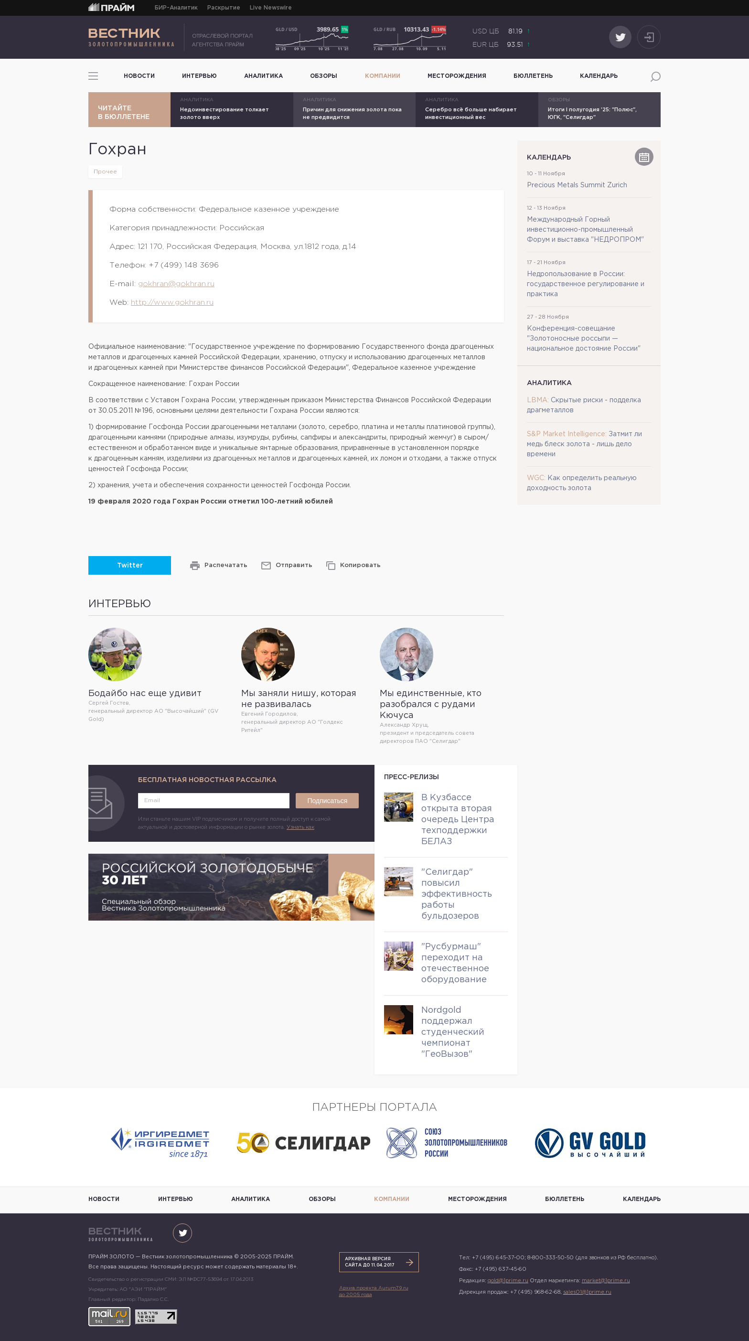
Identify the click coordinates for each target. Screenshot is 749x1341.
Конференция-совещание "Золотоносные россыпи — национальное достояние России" (584, 339)
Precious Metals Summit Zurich (577, 185)
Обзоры (323, 76)
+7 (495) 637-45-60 (500, 1269)
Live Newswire (271, 8)
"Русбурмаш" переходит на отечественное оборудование (455, 963)
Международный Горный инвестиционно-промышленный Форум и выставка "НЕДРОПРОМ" (585, 230)
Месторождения (457, 76)
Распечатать (225, 565)
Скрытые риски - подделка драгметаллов (584, 405)
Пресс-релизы (411, 777)
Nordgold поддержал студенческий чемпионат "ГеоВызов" (452, 1032)
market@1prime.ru (606, 1280)
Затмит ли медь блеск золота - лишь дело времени (584, 444)
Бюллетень (533, 76)
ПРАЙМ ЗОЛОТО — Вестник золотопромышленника (170, 37)
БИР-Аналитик (176, 8)
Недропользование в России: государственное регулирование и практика (585, 284)
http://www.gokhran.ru (172, 302)
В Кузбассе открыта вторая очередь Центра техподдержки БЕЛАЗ (457, 820)
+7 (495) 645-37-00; (499, 1257)
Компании (382, 76)
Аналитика (263, 76)
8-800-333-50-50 (550, 1257)
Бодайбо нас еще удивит (145, 693)
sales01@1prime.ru (587, 1292)
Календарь (599, 76)
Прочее (105, 171)
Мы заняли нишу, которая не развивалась (298, 699)
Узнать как (300, 827)
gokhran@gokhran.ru (176, 284)
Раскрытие (223, 8)
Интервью (199, 76)
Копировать (360, 565)
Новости (139, 76)
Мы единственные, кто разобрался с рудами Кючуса (431, 704)
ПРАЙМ (111, 6)
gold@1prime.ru (508, 1280)
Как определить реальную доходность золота (582, 483)
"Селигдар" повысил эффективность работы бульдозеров (456, 894)
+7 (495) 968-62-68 (535, 1292)
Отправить (294, 565)
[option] (160, 1143)
